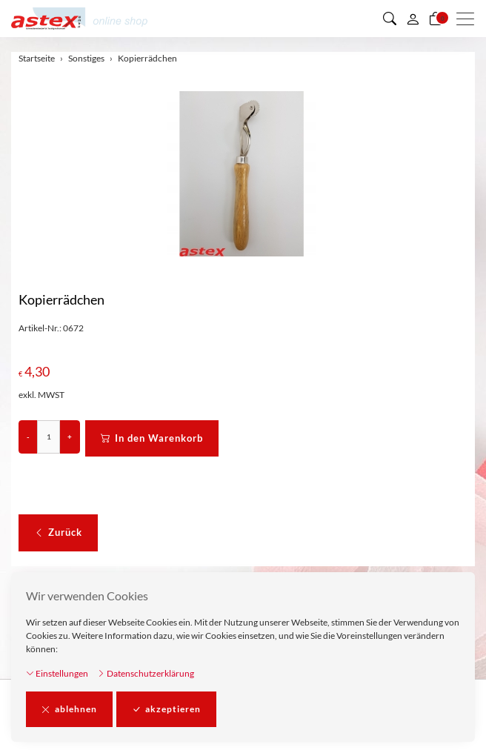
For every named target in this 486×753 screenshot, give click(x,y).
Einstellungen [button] (57, 673)
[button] (389, 18)
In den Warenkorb (152, 438)
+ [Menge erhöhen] (69, 436)
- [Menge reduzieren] (28, 436)
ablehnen (69, 709)
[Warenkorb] (435, 18)
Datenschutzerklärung (145, 673)
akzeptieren (166, 709)
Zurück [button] (58, 532)
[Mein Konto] (413, 18)
